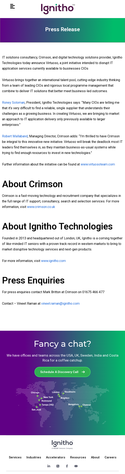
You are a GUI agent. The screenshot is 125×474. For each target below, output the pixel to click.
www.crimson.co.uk (41, 207)
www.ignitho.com (53, 261)
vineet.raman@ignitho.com (60, 303)
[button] (12, 6)
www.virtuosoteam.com (98, 164)
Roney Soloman (13, 102)
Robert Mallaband (15, 136)
